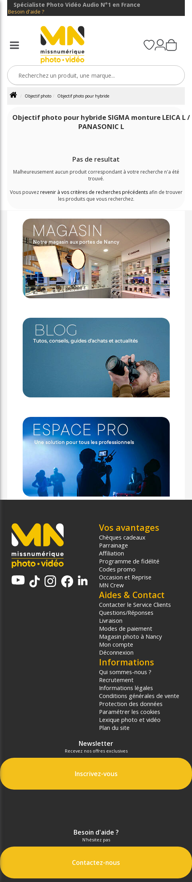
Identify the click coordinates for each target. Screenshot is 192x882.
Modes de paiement (125, 628)
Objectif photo (38, 96)
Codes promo (117, 569)
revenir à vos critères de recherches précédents (94, 192)
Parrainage (113, 545)
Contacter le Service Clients (135, 604)
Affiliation (111, 553)
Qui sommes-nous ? (125, 672)
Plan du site (114, 727)
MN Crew (111, 585)
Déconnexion (116, 652)
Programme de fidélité (129, 561)
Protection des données (131, 704)
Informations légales (126, 688)
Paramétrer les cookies (129, 712)
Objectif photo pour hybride (83, 96)
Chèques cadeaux (122, 537)
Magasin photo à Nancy (130, 636)
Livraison (110, 620)
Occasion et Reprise (125, 577)
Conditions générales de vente (139, 696)
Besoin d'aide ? (26, 11)
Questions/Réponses (126, 612)
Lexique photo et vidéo (130, 720)
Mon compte (116, 644)
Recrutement (116, 680)
